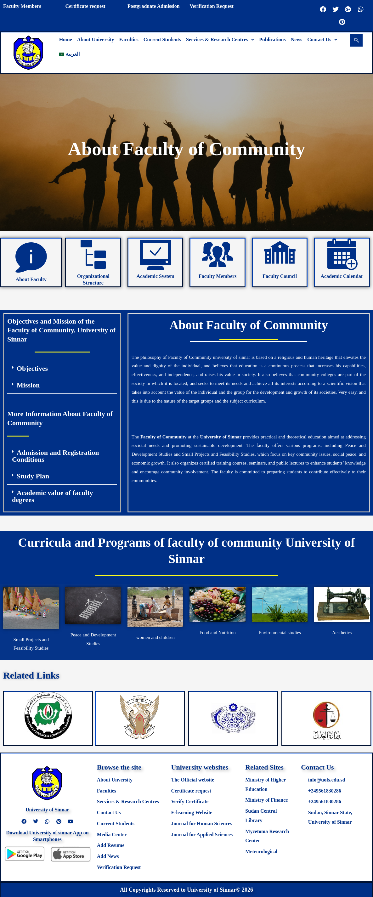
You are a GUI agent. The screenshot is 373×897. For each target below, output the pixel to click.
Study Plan (33, 476)
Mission (28, 385)
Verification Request (211, 6)
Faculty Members (22, 6)
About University (95, 39)
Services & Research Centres (220, 39)
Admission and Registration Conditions (55, 455)
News (296, 39)
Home (65, 39)
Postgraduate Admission (153, 6)
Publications (272, 39)
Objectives (32, 368)
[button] (220, 39)
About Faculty (31, 279)
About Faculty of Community (248, 325)
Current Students (162, 39)
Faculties (128, 39)
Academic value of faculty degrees (52, 496)
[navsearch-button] (356, 40)
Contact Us (322, 39)
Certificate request (85, 6)
